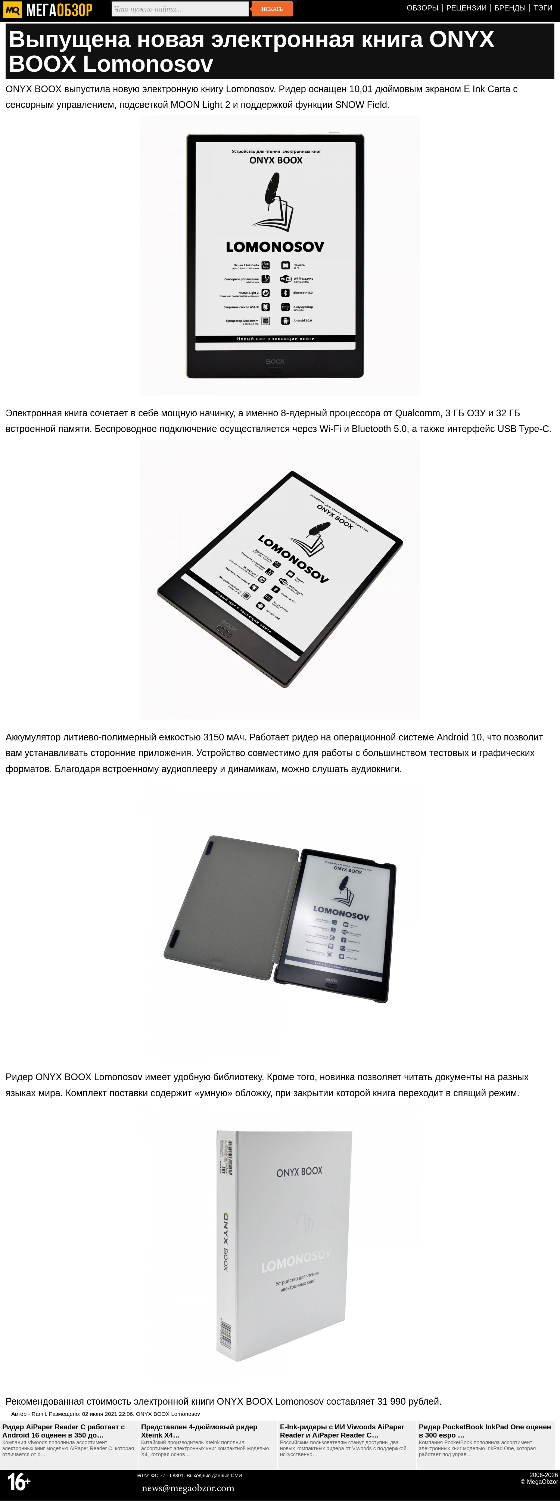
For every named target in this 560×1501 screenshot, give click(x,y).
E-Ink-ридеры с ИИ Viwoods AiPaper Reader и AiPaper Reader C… (342, 1431)
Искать (272, 9)
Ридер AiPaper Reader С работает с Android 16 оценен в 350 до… (63, 1431)
